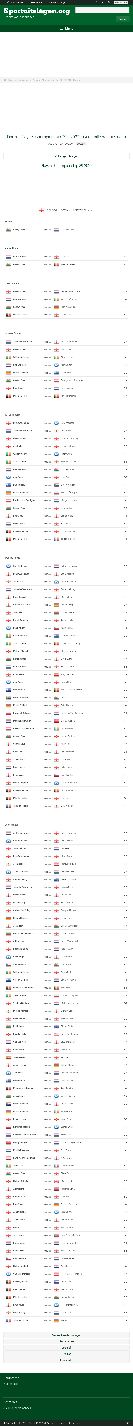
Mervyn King (66, 597)
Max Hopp (65, 1320)
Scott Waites (67, 840)
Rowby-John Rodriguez (72, 380)
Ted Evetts (65, 1057)
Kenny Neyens (67, 987)
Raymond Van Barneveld (72, 713)
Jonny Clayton (67, 1297)
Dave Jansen (67, 388)
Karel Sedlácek (67, 774)
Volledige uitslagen (66, 156)
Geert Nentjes (67, 1080)
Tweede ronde (12, 557)
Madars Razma (68, 1188)
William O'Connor (69, 299)
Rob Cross (66, 314)
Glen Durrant (67, 1150)
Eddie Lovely (67, 1103)
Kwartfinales (12, 283)
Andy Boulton (67, 1088)
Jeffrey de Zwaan (69, 565)
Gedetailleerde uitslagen (66, 1335)
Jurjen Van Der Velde (70, 941)
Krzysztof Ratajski (69, 492)
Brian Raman (67, 790)
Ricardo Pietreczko (69, 1204)
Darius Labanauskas (70, 612)
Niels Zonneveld (68, 1243)
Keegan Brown (67, 887)
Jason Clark (66, 1211)
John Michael (67, 1281)
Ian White (65, 1049)
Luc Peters (66, 848)
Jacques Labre (67, 1165)
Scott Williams (67, 573)
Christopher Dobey (69, 438)
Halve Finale (11, 248)
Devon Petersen (68, 484)
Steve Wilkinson (68, 879)
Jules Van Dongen (69, 1034)
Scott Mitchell (67, 1227)
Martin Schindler (68, 306)
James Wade (67, 515)
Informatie (66, 1360)
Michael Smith (67, 1018)
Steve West (66, 1173)
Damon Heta (66, 372)
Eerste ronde (11, 824)
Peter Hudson (67, 705)
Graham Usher (67, 1010)
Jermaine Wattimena (70, 291)
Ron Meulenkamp (69, 1258)
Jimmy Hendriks (68, 979)
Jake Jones (66, 767)
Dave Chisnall (67, 256)
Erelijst (66, 1354)
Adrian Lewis (67, 620)
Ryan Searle (66, 477)
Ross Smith (66, 956)
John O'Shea (67, 728)
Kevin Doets (66, 1134)
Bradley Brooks (68, 1041)
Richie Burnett (67, 469)
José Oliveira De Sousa (71, 1235)
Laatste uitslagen (57, 2)
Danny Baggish (68, 720)
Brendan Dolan (67, 666)
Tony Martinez (67, 674)
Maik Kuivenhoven (69, 1003)
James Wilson (67, 1219)
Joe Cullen (66, 349)
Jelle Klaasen (67, 948)
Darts (35, 80)
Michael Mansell (68, 461)
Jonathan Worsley (69, 925)
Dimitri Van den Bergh (71, 643)
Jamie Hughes (67, 751)
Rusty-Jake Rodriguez (71, 1273)
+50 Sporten (23, 80)
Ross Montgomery (69, 1304)
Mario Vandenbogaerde (71, 689)
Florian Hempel (68, 604)
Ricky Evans (66, 918)
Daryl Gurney (67, 805)
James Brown (67, 1126)
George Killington (69, 910)
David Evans (66, 658)
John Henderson (68, 581)
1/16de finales (12, 414)
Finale (8, 221)
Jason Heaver (67, 682)
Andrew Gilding (68, 589)
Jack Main (65, 1196)
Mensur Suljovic (68, 863)
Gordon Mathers (68, 635)
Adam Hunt (66, 743)
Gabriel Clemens (68, 1065)
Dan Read (65, 759)
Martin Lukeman (68, 1250)
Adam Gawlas (67, 627)
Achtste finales (13, 333)
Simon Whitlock (68, 1026)
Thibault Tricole (68, 538)
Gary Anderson (67, 422)
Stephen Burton (68, 1289)
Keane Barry (66, 1111)
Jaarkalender (36, 2)
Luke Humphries (68, 832)
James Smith (67, 964)
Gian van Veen (67, 229)
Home (11, 80)
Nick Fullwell (67, 1157)
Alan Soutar (66, 364)
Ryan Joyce (66, 798)
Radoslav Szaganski (70, 995)
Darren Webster (68, 933)
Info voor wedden (15, 2)
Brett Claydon (67, 902)
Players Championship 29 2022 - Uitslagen (62, 80)
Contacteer (12, 1384)
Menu (66, 28)
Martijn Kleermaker (69, 500)
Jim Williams (67, 697)
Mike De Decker (68, 264)
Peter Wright (66, 453)
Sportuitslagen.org (16, 11)
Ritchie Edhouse (68, 446)
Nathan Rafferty (68, 736)
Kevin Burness (67, 1119)
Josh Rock (66, 430)
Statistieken (66, 1341)
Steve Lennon (67, 357)
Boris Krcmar (67, 1266)
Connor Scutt (67, 508)
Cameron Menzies (69, 782)
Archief (66, 1348)
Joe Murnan (66, 894)
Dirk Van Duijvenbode (71, 1142)
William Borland (68, 1095)
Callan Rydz (66, 972)
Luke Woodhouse (69, 341)
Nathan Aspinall (68, 531)
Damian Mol (66, 1312)
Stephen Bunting (68, 651)
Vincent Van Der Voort (71, 1072)
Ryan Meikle (66, 523)
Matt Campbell (67, 1181)
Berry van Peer (67, 871)
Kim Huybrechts (68, 395)
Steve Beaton (67, 856)
